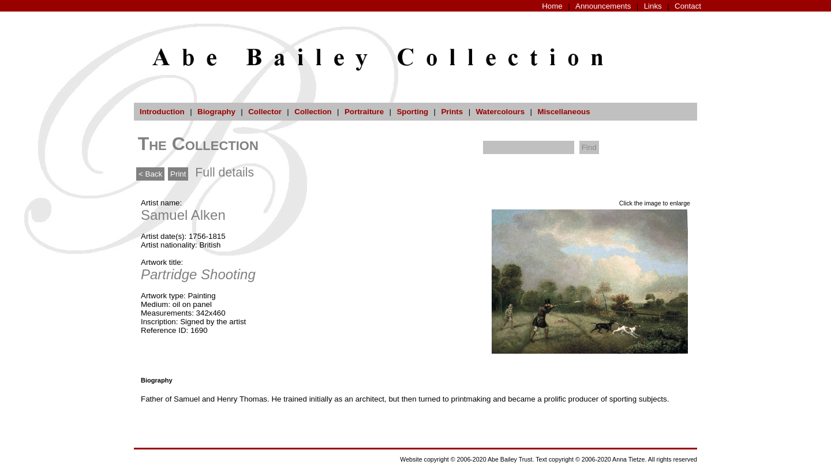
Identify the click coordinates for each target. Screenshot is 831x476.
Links (653, 6)
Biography (216, 111)
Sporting (412, 111)
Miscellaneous (563, 111)
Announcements (603, 6)
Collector (265, 111)
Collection (312, 111)
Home (552, 6)
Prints (452, 111)
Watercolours (500, 111)
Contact (688, 6)
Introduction (162, 111)
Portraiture (364, 111)
